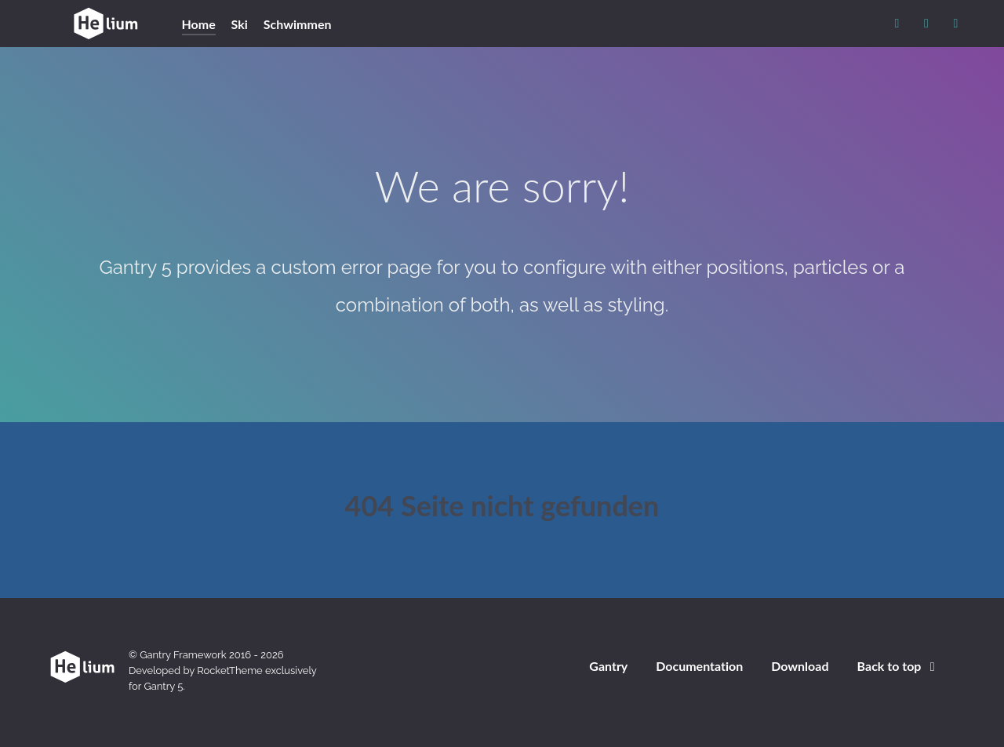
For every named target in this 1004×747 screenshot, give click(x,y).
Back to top (898, 665)
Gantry (608, 665)
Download (799, 665)
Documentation (699, 665)
